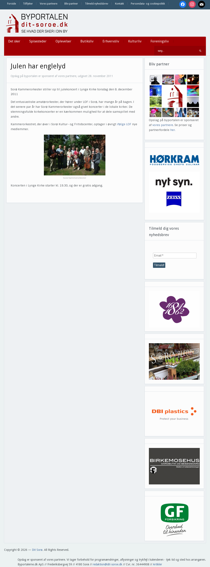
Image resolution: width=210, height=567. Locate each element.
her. (173, 130)
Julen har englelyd (38, 66)
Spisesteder (38, 41)
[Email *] (174, 255)
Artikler (157, 564)
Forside (11, 3)
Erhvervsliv (111, 41)
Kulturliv (135, 41)
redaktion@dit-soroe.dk (107, 564)
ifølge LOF (124, 124)
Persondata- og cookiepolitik (148, 3)
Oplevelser (63, 41)
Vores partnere (48, 3)
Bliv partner (71, 3)
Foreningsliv (160, 41)
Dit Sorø (37, 549)
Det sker (14, 41)
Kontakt (119, 3)
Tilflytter (28, 3)
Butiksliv (87, 41)
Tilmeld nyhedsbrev (96, 3)
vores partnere (162, 125)
